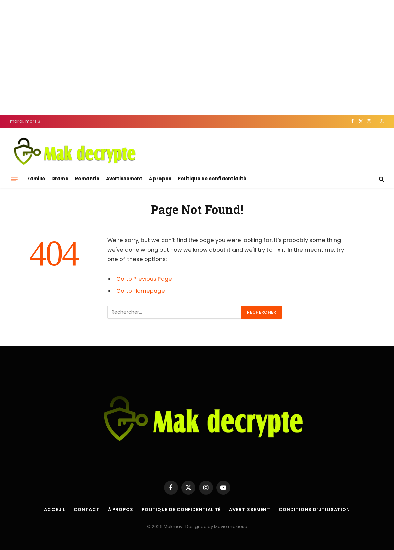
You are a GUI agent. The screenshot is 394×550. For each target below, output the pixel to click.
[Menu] (14, 179)
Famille (36, 178)
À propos (160, 178)
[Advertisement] (197, 57)
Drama (59, 178)
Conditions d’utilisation (314, 509)
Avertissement (124, 178)
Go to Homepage (140, 291)
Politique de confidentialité (212, 178)
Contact (86, 509)
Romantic (87, 178)
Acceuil (54, 509)
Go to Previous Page (144, 279)
